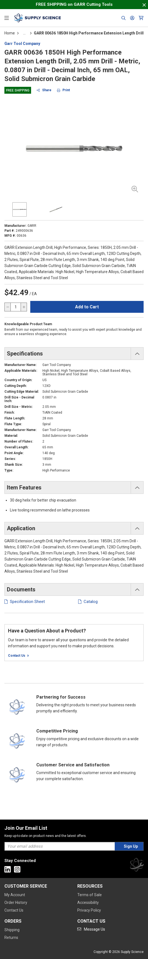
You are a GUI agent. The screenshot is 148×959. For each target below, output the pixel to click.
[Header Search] (123, 18)
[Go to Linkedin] (7, 869)
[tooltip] (24, 33)
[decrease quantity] (8, 307)
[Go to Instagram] (17, 869)
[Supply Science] (137, 866)
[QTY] (16, 307)
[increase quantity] (24, 307)
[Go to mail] (91, 929)
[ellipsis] (24, 33)
